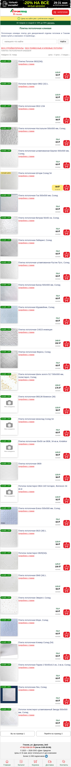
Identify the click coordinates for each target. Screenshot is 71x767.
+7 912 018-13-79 (27, 747)
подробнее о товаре (26, 64)
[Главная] (18, 11)
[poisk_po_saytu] (30, 41)
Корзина (35, 762)
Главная (6, 762)
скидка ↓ (66, 55)
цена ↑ (51, 55)
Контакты (64, 762)
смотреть (51, 23)
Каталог (21, 762)
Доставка (50, 762)
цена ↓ (58, 55)
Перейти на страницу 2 (53, 734)
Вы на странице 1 (18, 734)
